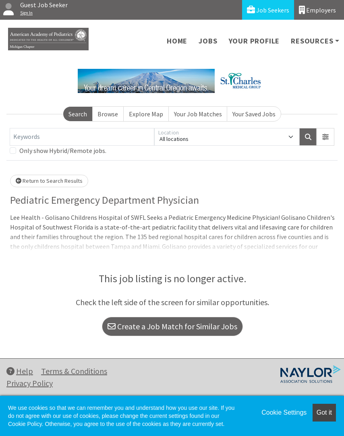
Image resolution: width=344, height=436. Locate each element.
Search (77, 114)
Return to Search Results (49, 180)
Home (177, 40)
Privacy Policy (29, 383)
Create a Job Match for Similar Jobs (172, 326)
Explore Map (146, 114)
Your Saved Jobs (254, 114)
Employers (317, 10)
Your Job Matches (198, 114)
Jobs (208, 40)
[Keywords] (82, 137)
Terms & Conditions (74, 371)
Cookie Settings (284, 412)
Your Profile (254, 40)
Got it (324, 412)
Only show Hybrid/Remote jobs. (62, 151)
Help (19, 371)
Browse (107, 114)
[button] (325, 137)
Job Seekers (268, 10)
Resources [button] (312, 40)
